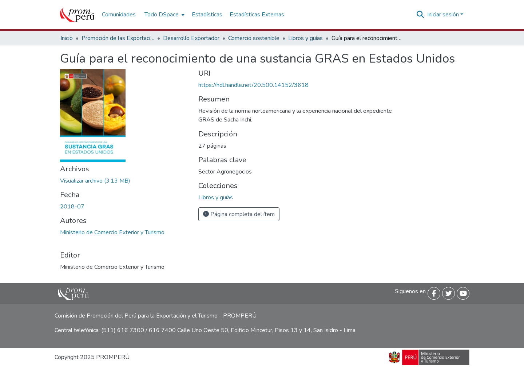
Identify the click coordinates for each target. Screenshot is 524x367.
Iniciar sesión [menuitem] (443, 15)
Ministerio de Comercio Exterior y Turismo (112, 232)
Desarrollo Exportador (191, 38)
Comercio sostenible (253, 38)
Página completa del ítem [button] (239, 214)
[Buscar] (420, 14)
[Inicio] (77, 14)
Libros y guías (305, 38)
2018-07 (72, 207)
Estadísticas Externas (257, 15)
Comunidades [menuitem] (119, 15)
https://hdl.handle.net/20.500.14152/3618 (253, 85)
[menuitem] (163, 14)
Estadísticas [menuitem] (207, 15)
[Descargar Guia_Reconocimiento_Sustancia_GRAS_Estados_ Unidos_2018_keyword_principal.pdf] (95, 181)
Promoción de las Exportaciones (118, 38)
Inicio (66, 38)
